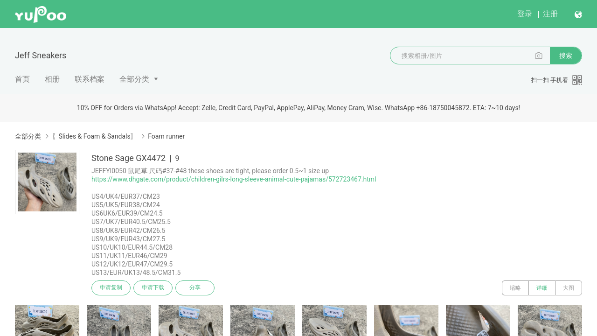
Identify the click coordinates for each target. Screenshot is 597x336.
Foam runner (166, 136)
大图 (568, 288)
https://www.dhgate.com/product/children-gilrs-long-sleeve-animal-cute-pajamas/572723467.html (233, 179)
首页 (22, 79)
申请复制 (111, 288)
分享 (195, 288)
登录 (524, 13)
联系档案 (89, 79)
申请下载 (153, 288)
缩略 (515, 288)
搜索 (565, 55)
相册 (52, 79)
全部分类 (134, 79)
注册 (550, 13)
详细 (542, 288)
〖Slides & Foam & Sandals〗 (94, 136)
